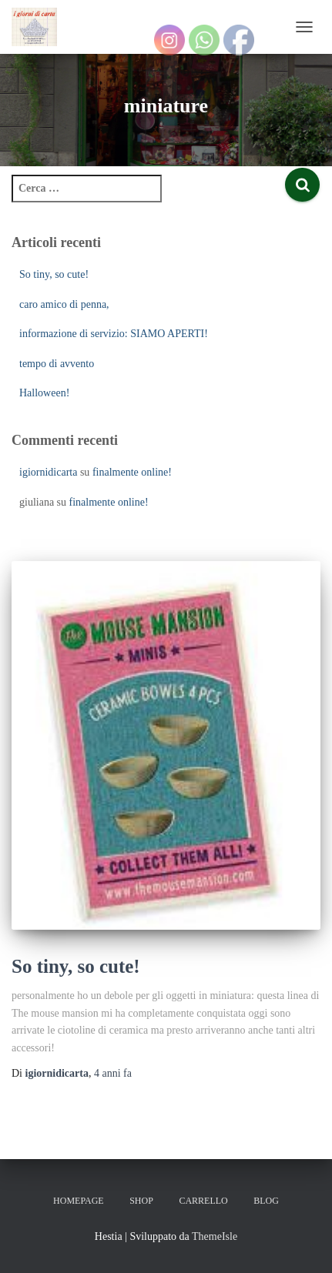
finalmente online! (132, 472)
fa (113, 1073)
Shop (141, 1200)
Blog (266, 1200)
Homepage (78, 1200)
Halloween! (44, 393)
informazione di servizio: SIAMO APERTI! (113, 333)
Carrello (203, 1200)
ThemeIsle (214, 1236)
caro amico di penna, (64, 304)
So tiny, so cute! (54, 274)
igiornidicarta (48, 472)
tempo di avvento (56, 363)
